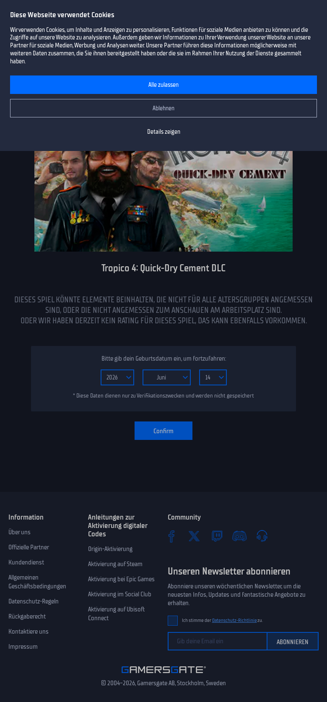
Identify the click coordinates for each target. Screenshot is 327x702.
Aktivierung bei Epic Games (121, 579)
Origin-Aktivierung (110, 549)
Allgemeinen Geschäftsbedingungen (37, 581)
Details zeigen (163, 132)
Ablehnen (163, 108)
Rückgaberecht (27, 616)
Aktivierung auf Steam (115, 564)
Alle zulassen (163, 85)
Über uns (19, 532)
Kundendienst (26, 562)
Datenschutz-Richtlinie (234, 620)
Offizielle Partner (28, 547)
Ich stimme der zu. (222, 620)
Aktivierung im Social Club (119, 594)
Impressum (23, 646)
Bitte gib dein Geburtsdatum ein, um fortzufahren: (163, 358)
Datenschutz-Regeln (33, 601)
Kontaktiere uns (28, 631)
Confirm (163, 431)
